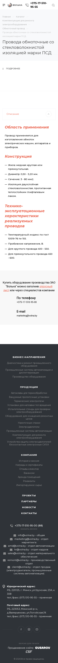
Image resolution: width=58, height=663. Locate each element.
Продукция (29, 387)
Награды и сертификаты (29, 465)
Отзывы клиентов (29, 469)
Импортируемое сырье (29, 485)
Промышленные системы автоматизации (29, 431)
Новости (29, 507)
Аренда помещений (29, 477)
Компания (29, 454)
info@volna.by (26, 535)
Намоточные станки (29, 422)
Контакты (29, 513)
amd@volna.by (17, 545)
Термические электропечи (29, 401)
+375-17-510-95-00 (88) (29, 525)
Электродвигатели (29, 426)
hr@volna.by (21, 549)
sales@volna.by (17, 553)
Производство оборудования (29, 376)
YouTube (37, 629)
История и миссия (29, 461)
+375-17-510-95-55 (38, 5)
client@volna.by (21, 566)
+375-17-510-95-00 (27, 312)
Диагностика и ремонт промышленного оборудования (29, 364)
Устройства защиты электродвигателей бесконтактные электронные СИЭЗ (29, 443)
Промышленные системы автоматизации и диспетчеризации (29, 371)
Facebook (21, 629)
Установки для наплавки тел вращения (29, 405)
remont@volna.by (18, 560)
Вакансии (29, 473)
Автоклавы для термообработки (29, 393)
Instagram (29, 629)
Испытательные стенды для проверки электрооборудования (29, 410)
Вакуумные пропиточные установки (29, 397)
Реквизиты (29, 481)
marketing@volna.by (27, 325)
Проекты (29, 495)
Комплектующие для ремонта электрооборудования (29, 436)
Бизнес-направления (29, 357)
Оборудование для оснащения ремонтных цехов (29, 417)
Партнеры (29, 501)
